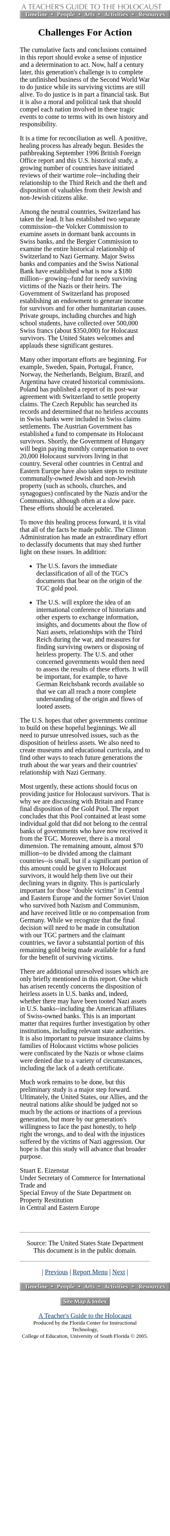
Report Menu (90, 1271)
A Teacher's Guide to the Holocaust (85, 1315)
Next (118, 1271)
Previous (56, 1271)
